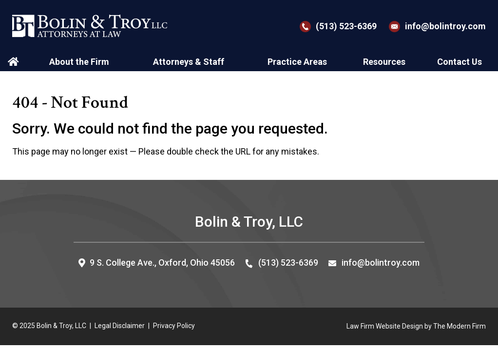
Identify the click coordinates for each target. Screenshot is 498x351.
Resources (384, 62)
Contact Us (459, 62)
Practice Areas (297, 62)
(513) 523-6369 (346, 26)
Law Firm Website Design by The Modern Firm (416, 326)
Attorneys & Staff (188, 62)
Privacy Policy (174, 326)
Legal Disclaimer (120, 326)
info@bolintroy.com (445, 26)
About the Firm (79, 62)
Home (14, 62)
